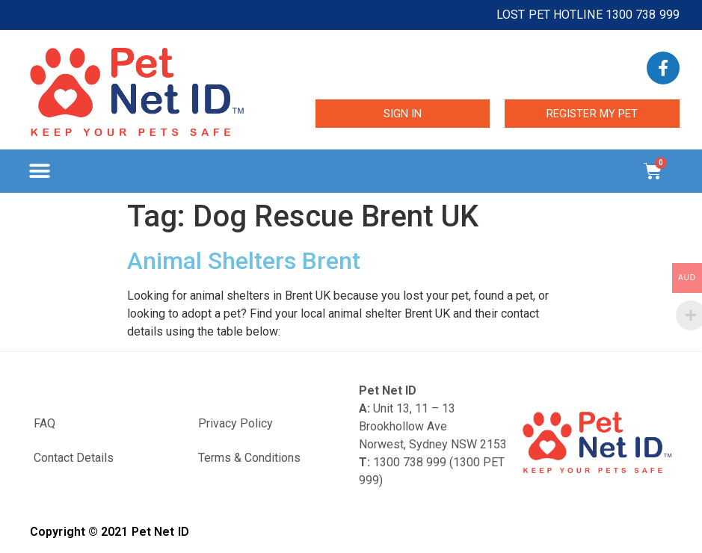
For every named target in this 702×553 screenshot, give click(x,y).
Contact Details (74, 458)
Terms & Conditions (249, 458)
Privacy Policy (235, 423)
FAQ (44, 423)
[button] (39, 171)
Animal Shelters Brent (243, 261)
